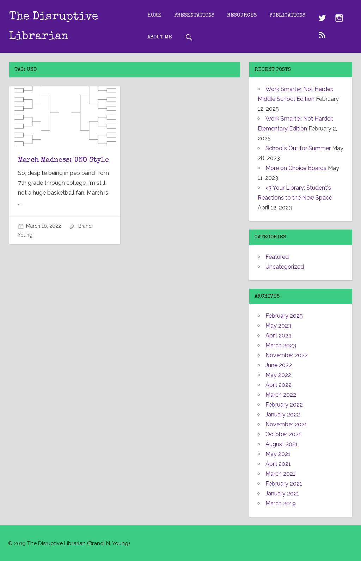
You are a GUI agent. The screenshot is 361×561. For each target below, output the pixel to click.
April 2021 (278, 464)
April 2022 (278, 385)
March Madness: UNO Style (63, 160)
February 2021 (283, 483)
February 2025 (284, 315)
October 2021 (283, 434)
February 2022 (284, 404)
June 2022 (278, 365)
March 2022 (280, 394)
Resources (242, 15)
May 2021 (277, 454)
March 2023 (280, 345)
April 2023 (278, 335)
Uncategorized (284, 266)
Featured (277, 257)
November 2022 (286, 355)
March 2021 (280, 473)
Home (154, 15)
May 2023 (278, 325)
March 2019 (280, 503)
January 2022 (282, 414)
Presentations (194, 15)
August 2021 (281, 444)
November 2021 (286, 424)
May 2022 (278, 375)
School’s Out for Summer (298, 148)
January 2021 (282, 493)
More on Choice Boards (295, 168)
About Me (159, 37)
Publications (287, 15)
